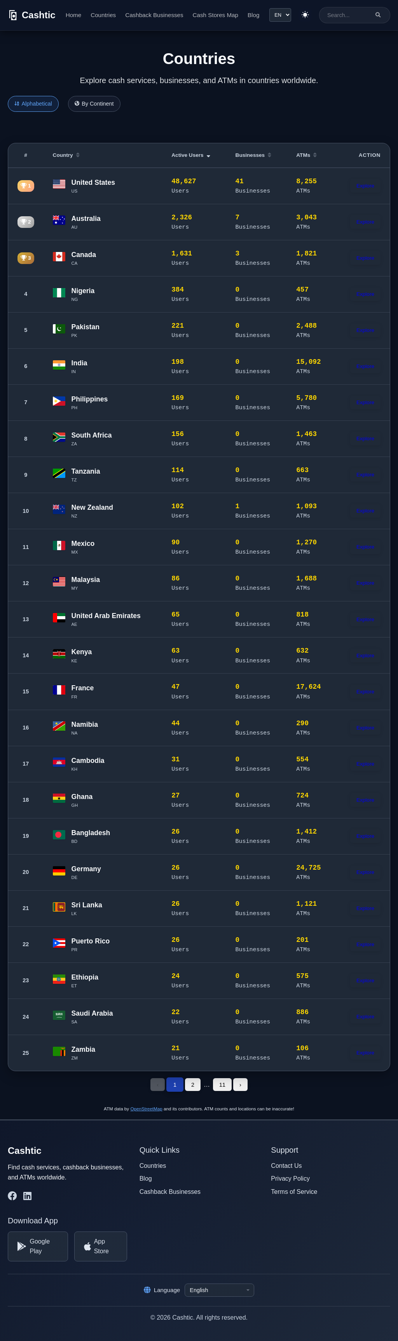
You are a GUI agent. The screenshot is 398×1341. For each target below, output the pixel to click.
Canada (84, 255)
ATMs (306, 155)
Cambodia (88, 760)
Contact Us (286, 1165)
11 (222, 1084)
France (83, 688)
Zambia (84, 1049)
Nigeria (83, 291)
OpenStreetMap (146, 1108)
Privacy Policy (290, 1178)
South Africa (92, 435)
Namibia (85, 724)
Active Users (190, 155)
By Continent (94, 104)
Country (66, 155)
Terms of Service (294, 1191)
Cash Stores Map (215, 15)
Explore (365, 186)
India (79, 363)
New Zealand (92, 507)
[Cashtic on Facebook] (12, 1195)
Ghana (82, 797)
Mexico (83, 543)
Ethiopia (85, 977)
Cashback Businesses (154, 15)
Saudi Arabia (92, 1013)
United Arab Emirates (106, 616)
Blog (253, 15)
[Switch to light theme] (305, 15)
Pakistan (86, 327)
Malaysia (86, 580)
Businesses (254, 155)
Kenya (82, 652)
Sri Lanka (87, 905)
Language (162, 1289)
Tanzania (86, 471)
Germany (86, 869)
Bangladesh (91, 833)
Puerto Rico (91, 941)
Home (74, 15)
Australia (86, 218)
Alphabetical (33, 104)
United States (93, 182)
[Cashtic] (32, 15)
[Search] (378, 15)
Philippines (90, 399)
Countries (103, 15)
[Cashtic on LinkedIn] (27, 1195)
